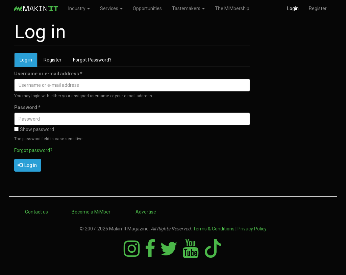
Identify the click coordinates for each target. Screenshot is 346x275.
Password (27, 107)
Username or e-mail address (48, 73)
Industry (79, 8)
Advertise (145, 212)
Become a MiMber (91, 212)
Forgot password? (33, 150)
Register (318, 8)
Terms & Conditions (213, 228)
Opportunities (147, 8)
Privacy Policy (252, 228)
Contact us (36, 212)
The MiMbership (232, 8)
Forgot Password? (92, 59)
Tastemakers (188, 8)
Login (293, 8)
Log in (29, 61)
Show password (34, 129)
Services (111, 8)
